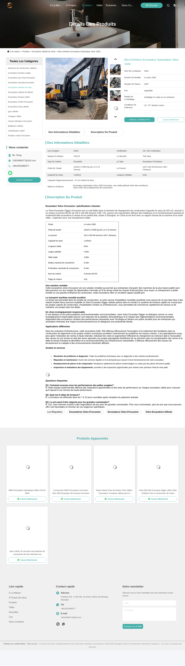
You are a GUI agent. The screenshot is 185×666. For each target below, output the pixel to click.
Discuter (152, 5)
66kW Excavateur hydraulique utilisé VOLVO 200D (27, 491)
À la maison (56, 5)
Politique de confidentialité (14, 644)
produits (87, 5)
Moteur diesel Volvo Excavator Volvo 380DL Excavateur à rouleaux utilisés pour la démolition (114, 492)
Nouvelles (13, 612)
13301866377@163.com (24, 160)
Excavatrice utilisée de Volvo (43, 51)
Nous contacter (16, 622)
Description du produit (104, 132)
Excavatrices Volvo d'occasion (85, 412)
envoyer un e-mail (133, 626)
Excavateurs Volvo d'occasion (123, 412)
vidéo (99, 5)
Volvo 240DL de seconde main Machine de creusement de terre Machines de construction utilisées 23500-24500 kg (27, 553)
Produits (25, 51)
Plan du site (32, 644)
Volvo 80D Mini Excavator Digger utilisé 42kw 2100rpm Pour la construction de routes (158, 491)
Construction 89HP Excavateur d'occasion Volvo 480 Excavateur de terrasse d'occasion (70, 491)
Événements (112, 5)
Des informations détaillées (64, 132)
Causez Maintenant (24, 180)
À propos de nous (72, 5)
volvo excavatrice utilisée (159, 412)
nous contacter (128, 5)
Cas (11, 617)
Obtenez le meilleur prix (141, 120)
